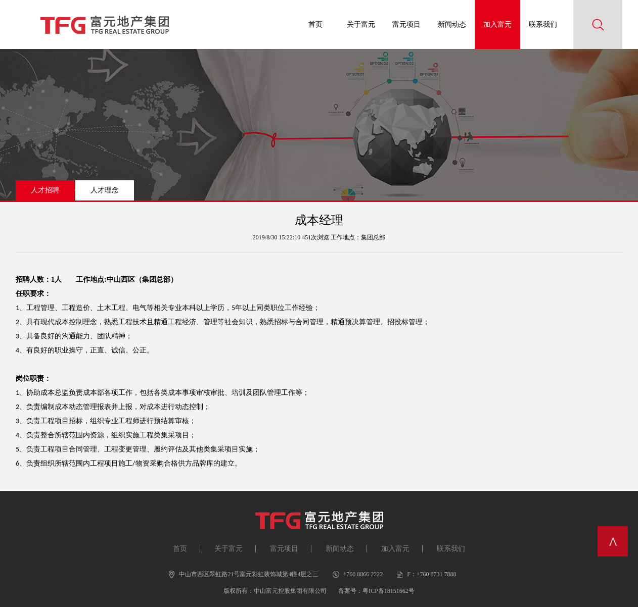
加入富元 (497, 24)
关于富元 (361, 24)
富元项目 (406, 24)
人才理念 (104, 190)
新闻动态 (452, 24)
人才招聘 (45, 190)
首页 (315, 24)
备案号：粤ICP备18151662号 (376, 590)
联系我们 (543, 24)
